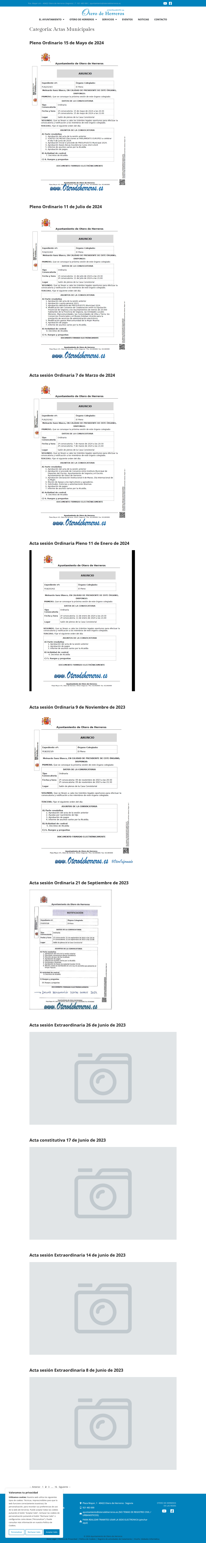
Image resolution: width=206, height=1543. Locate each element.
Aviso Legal (52, 1539)
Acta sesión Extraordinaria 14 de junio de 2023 (77, 1255)
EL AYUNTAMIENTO (51, 19)
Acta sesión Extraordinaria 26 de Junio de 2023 (77, 1025)
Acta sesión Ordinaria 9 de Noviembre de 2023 (77, 707)
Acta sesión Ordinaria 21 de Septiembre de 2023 (78, 882)
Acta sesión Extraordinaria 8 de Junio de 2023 (76, 1370)
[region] (34, 1513)
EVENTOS (127, 19)
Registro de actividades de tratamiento (115, 1539)
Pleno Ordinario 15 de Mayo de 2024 (66, 42)
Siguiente (65, 1486)
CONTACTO (160, 19)
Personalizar (16, 1532)
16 (56, 1486)
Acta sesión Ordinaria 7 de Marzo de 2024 (72, 375)
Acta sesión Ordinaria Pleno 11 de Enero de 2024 (79, 543)
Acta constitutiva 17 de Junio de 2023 (67, 1140)
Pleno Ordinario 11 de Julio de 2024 (65, 206)
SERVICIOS (109, 19)
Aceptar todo (51, 1532)
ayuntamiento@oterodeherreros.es (105, 3)
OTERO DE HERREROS (83, 19)
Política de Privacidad (67, 1539)
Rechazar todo (34, 1532)
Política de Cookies (87, 1539)
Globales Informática (150, 1539)
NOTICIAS (143, 19)
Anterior (34, 1486)
